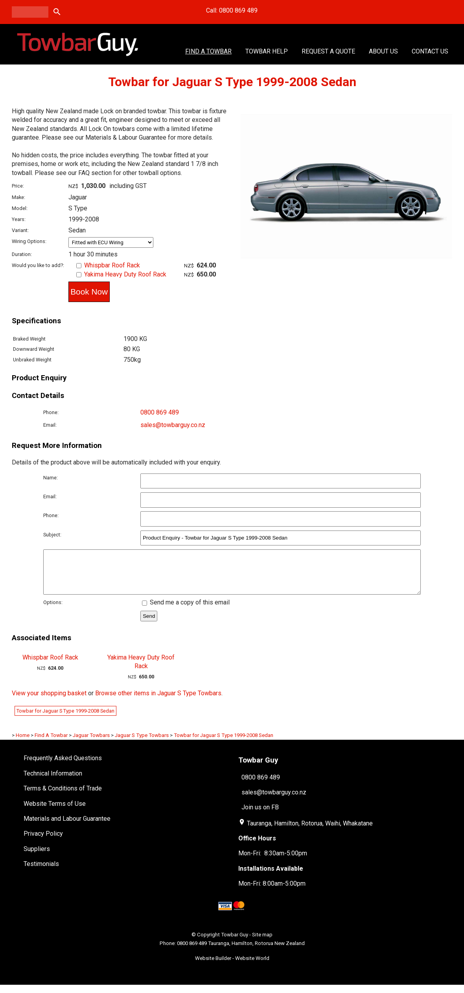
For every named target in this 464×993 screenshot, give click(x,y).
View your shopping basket (49, 701)
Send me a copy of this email (186, 610)
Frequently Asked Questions (63, 766)
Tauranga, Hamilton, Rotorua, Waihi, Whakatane (310, 831)
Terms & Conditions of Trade (63, 796)
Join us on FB (260, 815)
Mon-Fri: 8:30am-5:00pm (272, 861)
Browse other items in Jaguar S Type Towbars (158, 701)
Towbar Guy (234, 943)
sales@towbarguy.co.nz (172, 425)
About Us (383, 51)
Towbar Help (266, 51)
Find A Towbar (208, 51)
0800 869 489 (159, 412)
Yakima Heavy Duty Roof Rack (125, 274)
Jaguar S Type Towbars (142, 743)
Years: (19, 219)
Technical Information (53, 781)
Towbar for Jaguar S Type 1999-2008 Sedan (65, 719)
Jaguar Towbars (91, 743)
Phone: (51, 412)
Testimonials (41, 872)
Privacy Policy (43, 842)
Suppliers (37, 857)
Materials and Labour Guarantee (67, 827)
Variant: (20, 230)
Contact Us (430, 51)
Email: (50, 425)
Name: (50, 478)
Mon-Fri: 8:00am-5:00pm (272, 891)
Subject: (52, 535)
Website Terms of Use (55, 812)
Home (22, 743)
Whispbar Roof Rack (112, 265)
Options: (53, 610)
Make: (18, 197)
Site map (262, 943)
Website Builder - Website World (232, 966)
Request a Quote (328, 51)
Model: (20, 208)
